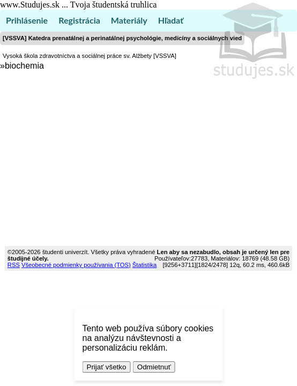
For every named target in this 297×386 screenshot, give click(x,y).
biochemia (24, 65)
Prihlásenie (27, 20)
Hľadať (170, 20)
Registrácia (79, 20)
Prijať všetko (107, 367)
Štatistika (144, 265)
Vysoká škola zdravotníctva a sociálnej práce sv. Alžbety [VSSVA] (89, 56)
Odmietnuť (154, 367)
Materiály (129, 20)
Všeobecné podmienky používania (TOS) (76, 265)
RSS (14, 265)
